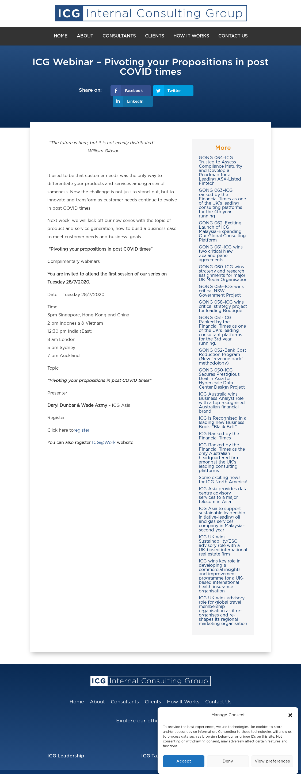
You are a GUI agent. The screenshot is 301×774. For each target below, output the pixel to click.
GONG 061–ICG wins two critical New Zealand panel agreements (221, 242)
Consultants (119, 36)
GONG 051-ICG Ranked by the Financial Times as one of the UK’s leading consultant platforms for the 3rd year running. (222, 320)
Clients (154, 36)
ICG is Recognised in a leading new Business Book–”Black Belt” (222, 411)
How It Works (191, 36)
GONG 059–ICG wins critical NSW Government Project (221, 280)
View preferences (272, 761)
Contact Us (232, 36)
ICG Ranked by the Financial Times (219, 425)
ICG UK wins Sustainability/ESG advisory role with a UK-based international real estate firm (223, 534)
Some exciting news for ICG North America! (223, 469)
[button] (290, 715)
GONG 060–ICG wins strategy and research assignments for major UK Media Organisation (223, 262)
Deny (228, 761)
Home (60, 36)
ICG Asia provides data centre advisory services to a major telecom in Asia (223, 484)
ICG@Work (104, 432)
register (81, 419)
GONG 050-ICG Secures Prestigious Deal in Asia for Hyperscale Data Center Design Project (222, 367)
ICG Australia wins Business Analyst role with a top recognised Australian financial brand (222, 392)
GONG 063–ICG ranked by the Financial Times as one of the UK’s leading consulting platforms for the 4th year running (222, 192)
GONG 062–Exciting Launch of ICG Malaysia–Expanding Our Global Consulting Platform (222, 220)
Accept (183, 761)
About (85, 36)
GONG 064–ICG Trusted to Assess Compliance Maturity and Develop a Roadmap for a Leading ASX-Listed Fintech (220, 160)
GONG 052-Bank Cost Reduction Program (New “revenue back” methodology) (222, 345)
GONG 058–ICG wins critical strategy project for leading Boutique (223, 295)
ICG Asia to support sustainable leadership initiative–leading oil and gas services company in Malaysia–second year (222, 508)
